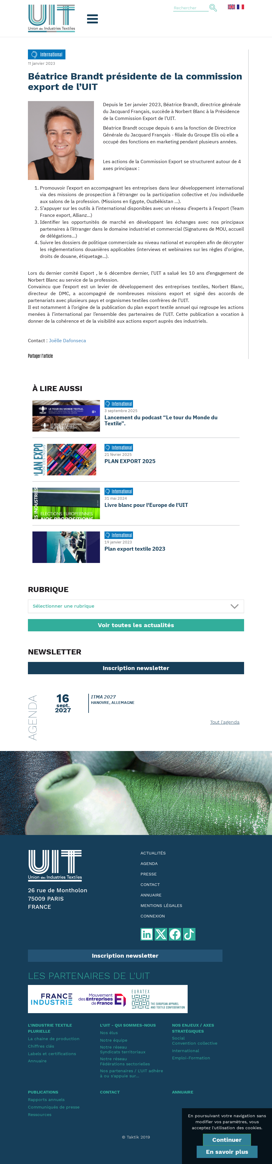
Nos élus (109, 1032)
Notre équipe (113, 1040)
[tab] (136, 606)
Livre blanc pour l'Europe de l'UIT (146, 504)
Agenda (149, 863)
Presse (149, 874)
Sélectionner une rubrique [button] (63, 606)
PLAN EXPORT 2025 (130, 461)
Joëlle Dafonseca (67, 340)
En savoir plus (227, 1151)
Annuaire (151, 895)
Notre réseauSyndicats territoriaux (122, 1050)
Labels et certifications (52, 1053)
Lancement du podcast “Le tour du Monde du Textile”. (161, 420)
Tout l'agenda (225, 722)
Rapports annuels (46, 1099)
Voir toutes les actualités (136, 625)
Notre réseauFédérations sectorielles (125, 1061)
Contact (150, 884)
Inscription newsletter (136, 668)
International (185, 1050)
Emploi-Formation (191, 1057)
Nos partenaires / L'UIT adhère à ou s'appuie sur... (131, 1073)
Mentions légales (161, 905)
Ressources (39, 1114)
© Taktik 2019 (136, 1137)
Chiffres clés (41, 1046)
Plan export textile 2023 (134, 548)
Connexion (153, 916)
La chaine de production (54, 1038)
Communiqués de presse (54, 1107)
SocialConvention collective (194, 1041)
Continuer (227, 1139)
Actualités (153, 853)
